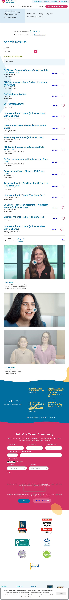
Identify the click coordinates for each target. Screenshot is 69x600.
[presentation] (34, 489)
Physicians (50, 17)
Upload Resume (14, 459)
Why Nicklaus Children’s (25, 10)
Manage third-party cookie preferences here (28, 596)
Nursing (41, 17)
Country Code (13, 452)
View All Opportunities (10, 21)
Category (12, 465)
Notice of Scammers (21, 583)
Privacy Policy (19, 576)
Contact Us (46, 1)
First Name (13, 445)
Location (33, 465)
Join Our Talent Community (56, 10)
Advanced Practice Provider (34, 20)
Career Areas (39, 10)
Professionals (31, 17)
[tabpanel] (46, 401)
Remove (10, 473)
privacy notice (46, 485)
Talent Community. (40, 35)
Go (21, 240)
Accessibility (4, 583)
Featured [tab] (7, 405)
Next (63, 241)
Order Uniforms (20, 580)
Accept (61, 593)
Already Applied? (38, 1)
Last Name (32, 445)
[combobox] (39, 469)
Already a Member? (41, 501)
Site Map (3, 580)
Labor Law (18, 578)
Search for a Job (49, 418)
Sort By (6, 48)
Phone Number (26, 452)
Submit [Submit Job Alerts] (24, 501)
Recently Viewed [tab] (17, 405)
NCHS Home (54, 1)
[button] (63, 73)
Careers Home (11, 10)
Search (35, 31)
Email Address (52, 445)
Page (5, 241)
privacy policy (49, 594)
